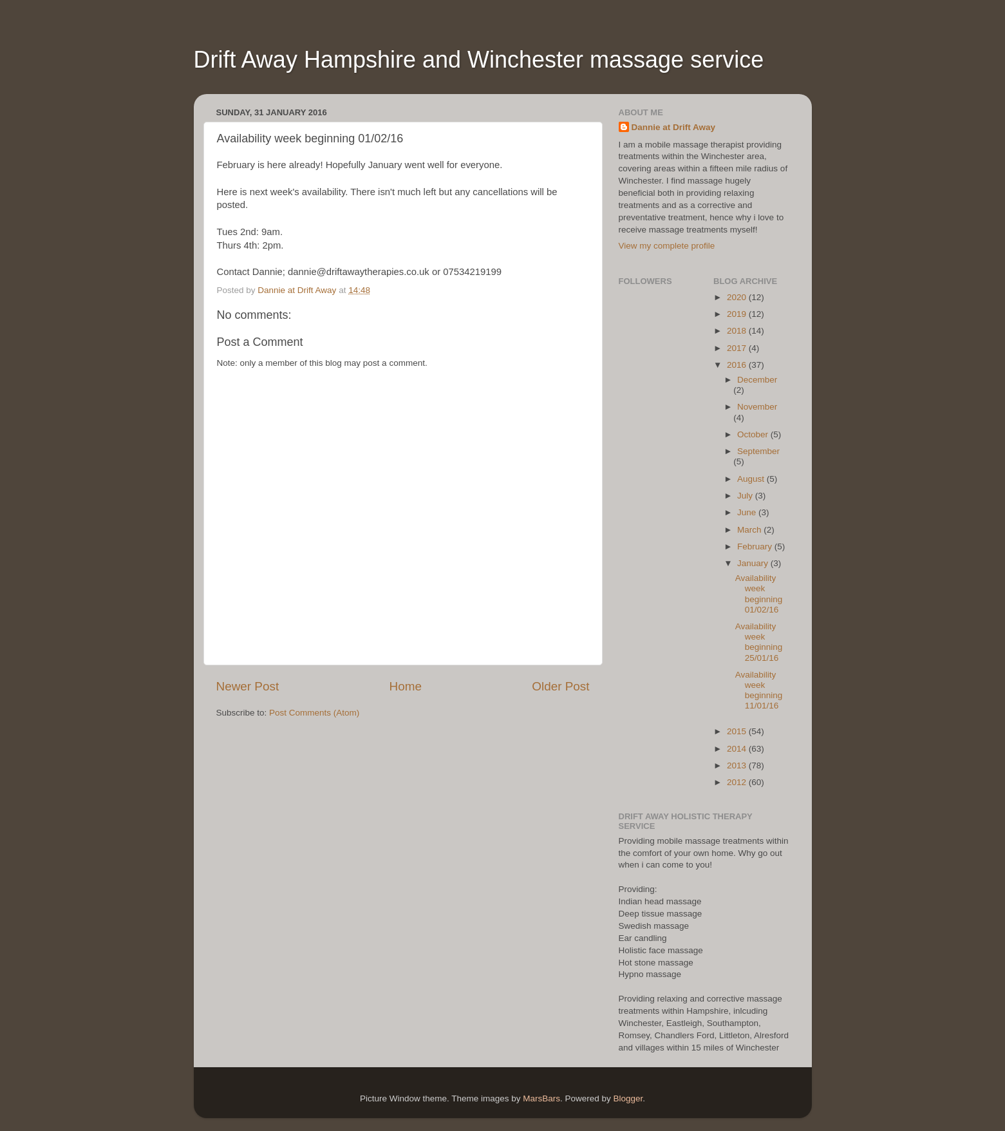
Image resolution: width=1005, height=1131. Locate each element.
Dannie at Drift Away (674, 127)
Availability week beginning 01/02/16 (759, 593)
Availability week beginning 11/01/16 (759, 690)
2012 (738, 782)
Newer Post (247, 686)
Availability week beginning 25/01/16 (759, 642)
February (756, 546)
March (750, 530)
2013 (738, 765)
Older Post (560, 686)
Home (406, 686)
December (757, 380)
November (757, 407)
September (758, 451)
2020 (738, 297)
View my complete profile (667, 246)
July (746, 495)
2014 (738, 749)
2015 (738, 731)
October (754, 434)
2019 (738, 314)
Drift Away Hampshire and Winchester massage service (479, 59)
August (752, 479)
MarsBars (541, 1098)
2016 (738, 365)
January (754, 563)
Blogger (628, 1098)
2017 (738, 348)
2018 (738, 331)
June (747, 512)
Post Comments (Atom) (314, 713)
